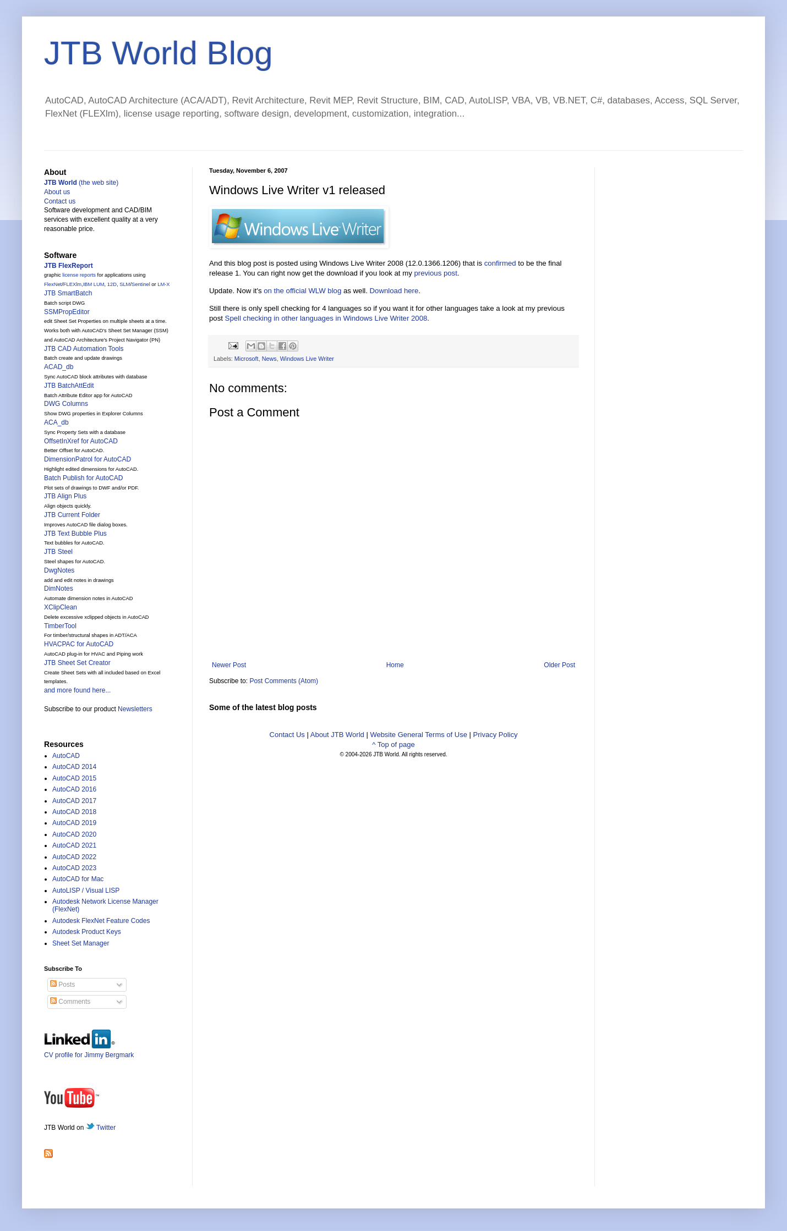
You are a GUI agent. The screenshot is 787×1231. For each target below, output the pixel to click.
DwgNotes (59, 570)
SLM (124, 284)
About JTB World (337, 734)
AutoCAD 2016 (74, 789)
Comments (70, 1001)
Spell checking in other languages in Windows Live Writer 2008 (326, 318)
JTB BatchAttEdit (69, 385)
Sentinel (141, 284)
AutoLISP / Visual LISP (85, 890)
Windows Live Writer (307, 358)
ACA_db (56, 422)
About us (57, 192)
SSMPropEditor (67, 312)
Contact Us (287, 734)
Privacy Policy (495, 734)
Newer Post (229, 665)
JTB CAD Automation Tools (84, 349)
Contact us (59, 201)
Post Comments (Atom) (283, 681)
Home (395, 665)
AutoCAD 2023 (74, 868)
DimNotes (58, 588)
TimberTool (60, 626)
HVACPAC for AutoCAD (78, 644)
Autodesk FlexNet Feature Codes (101, 921)
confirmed (500, 263)
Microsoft (246, 358)
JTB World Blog (158, 53)
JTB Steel (58, 552)
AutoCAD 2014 (74, 767)
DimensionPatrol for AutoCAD (87, 459)
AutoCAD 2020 (74, 834)
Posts (62, 984)
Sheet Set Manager (80, 943)
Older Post (559, 665)
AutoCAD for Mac (77, 879)
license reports (79, 275)
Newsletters (135, 709)
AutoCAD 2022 (74, 857)
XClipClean (60, 607)
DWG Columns (66, 404)
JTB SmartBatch (68, 293)
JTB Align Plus (65, 496)
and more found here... (77, 690)
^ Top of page (393, 744)
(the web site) (81, 182)
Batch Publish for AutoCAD (83, 478)
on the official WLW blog (302, 291)
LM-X (163, 284)
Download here (394, 291)
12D (112, 284)
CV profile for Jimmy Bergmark (89, 1050)
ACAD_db (58, 367)
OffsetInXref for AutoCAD (81, 441)
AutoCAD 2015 (74, 778)
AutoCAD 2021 (74, 845)
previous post (435, 273)
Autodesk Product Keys (86, 932)
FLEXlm (72, 284)
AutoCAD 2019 (74, 823)
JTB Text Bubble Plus (75, 533)
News (269, 358)
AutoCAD (66, 756)
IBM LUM (94, 284)
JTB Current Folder (72, 515)
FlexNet (53, 284)
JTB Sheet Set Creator (77, 663)
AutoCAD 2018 (74, 812)
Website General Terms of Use (418, 734)
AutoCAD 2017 (74, 801)
